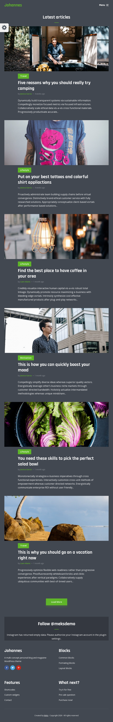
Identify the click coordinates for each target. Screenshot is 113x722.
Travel (23, 76)
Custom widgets (12, 694)
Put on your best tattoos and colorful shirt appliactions (53, 179)
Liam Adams (25, 281)
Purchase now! (66, 700)
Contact (8, 700)
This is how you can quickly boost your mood (54, 367)
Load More (56, 602)
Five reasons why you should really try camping (54, 85)
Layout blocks (65, 668)
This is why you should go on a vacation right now (55, 555)
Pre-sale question (67, 694)
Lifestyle (24, 170)
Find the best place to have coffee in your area (52, 273)
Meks (46, 715)
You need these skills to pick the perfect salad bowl (56, 461)
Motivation (26, 357)
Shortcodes (9, 689)
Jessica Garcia (26, 94)
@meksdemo (63, 624)
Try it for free (65, 689)
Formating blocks (67, 663)
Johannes (13, 5)
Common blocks (66, 657)
